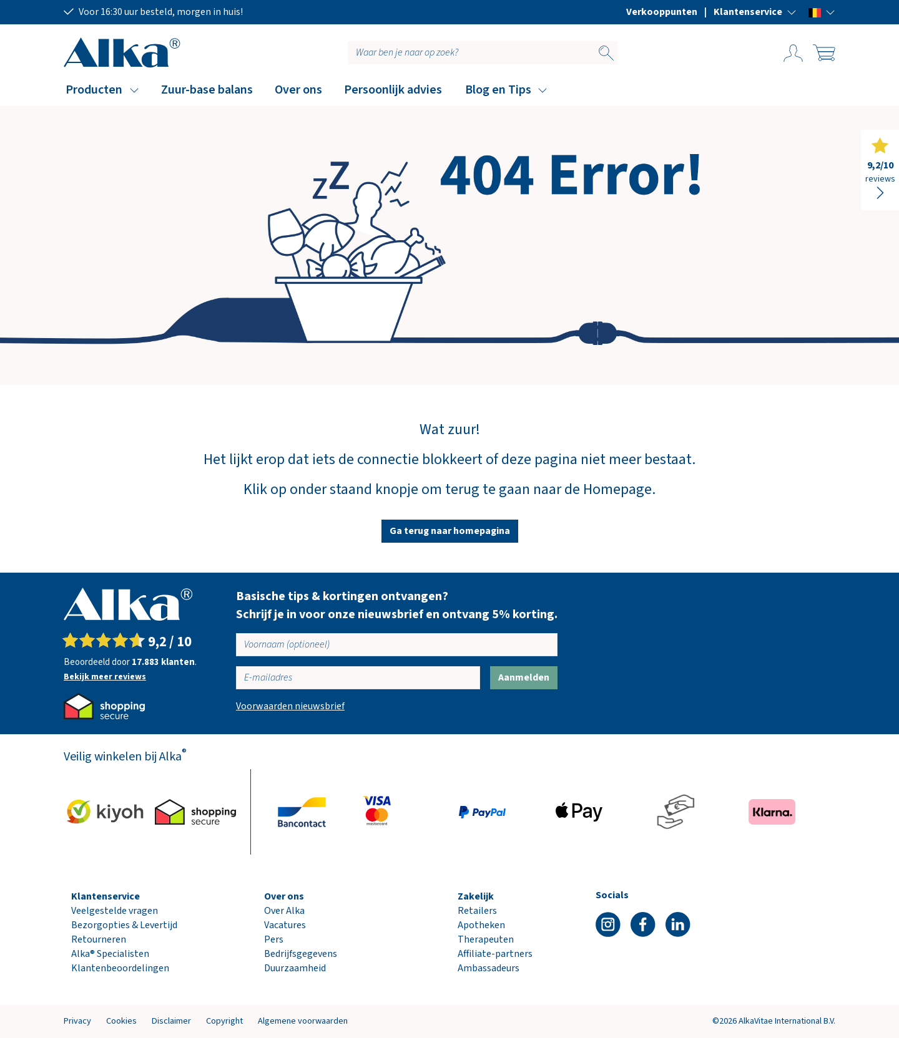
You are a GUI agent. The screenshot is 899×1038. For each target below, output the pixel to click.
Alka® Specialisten (110, 954)
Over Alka (284, 911)
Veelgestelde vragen (114, 911)
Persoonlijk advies (393, 90)
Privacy (77, 1020)
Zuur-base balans (207, 90)
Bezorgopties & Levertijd (124, 925)
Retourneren (98, 939)
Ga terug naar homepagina (450, 531)
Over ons (298, 90)
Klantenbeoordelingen (120, 968)
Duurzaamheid (295, 968)
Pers (273, 939)
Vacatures (285, 925)
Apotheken (481, 925)
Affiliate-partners (495, 954)
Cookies (121, 1020)
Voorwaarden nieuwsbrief (290, 706)
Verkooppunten (661, 12)
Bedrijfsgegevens (300, 954)
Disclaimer (171, 1020)
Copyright (224, 1020)
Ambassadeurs (488, 968)
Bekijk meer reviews (105, 677)
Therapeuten (486, 939)
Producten (94, 90)
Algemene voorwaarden (303, 1020)
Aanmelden (523, 677)
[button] (755, 12)
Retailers (477, 911)
